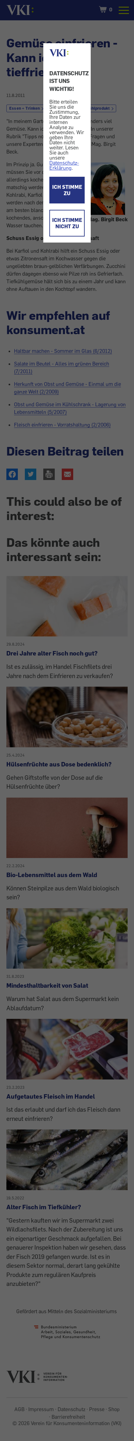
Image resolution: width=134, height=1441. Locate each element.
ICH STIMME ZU (67, 190)
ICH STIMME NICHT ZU (67, 223)
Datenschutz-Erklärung (64, 165)
